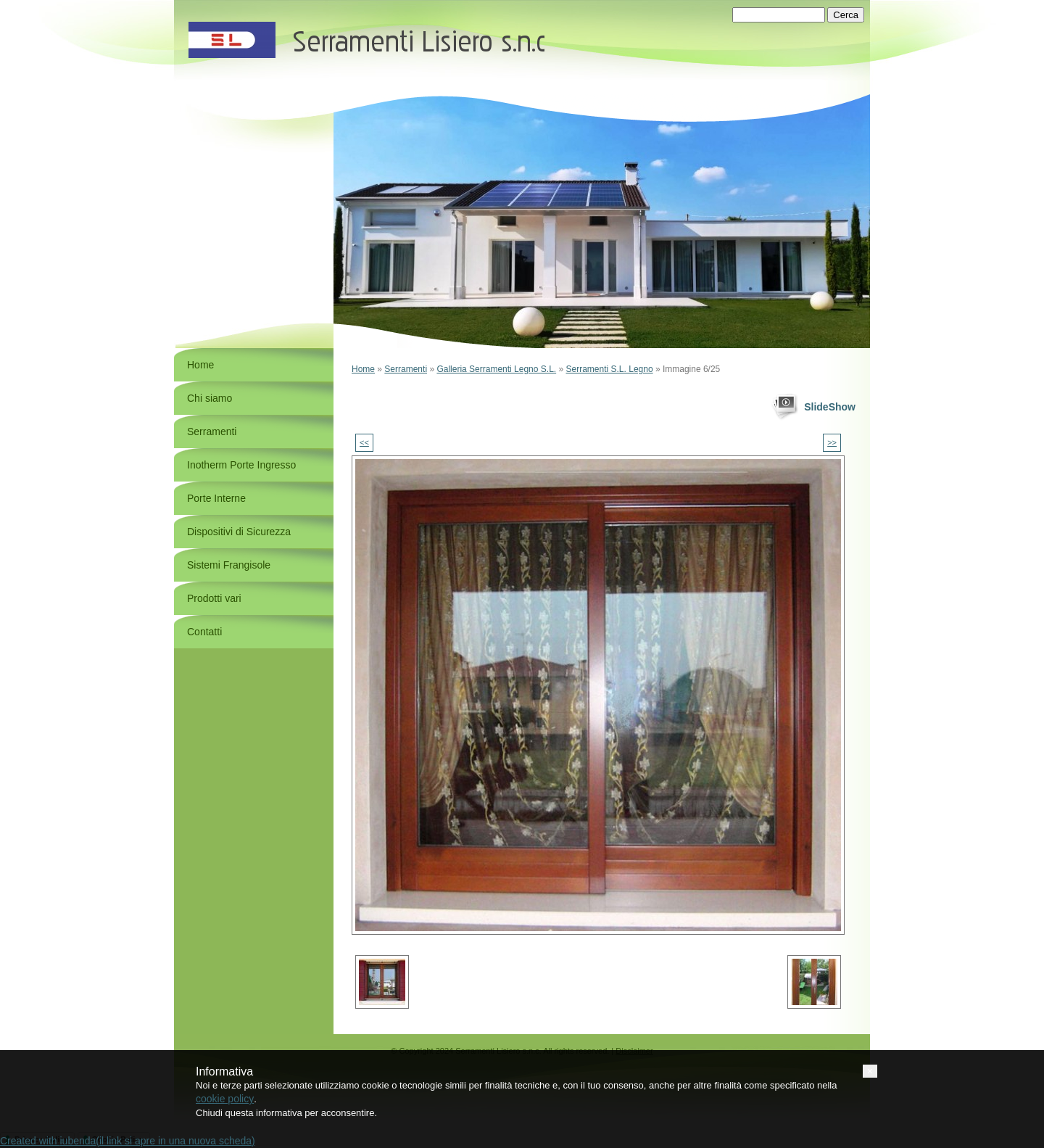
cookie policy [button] (225, 1098)
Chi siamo (209, 398)
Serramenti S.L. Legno (609, 369)
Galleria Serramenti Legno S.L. (496, 369)
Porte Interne (216, 498)
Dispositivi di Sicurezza (239, 531)
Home (363, 369)
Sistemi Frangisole (228, 565)
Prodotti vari (214, 598)
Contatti (204, 631)
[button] (870, 1071)
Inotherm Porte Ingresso (241, 465)
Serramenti (405, 369)
